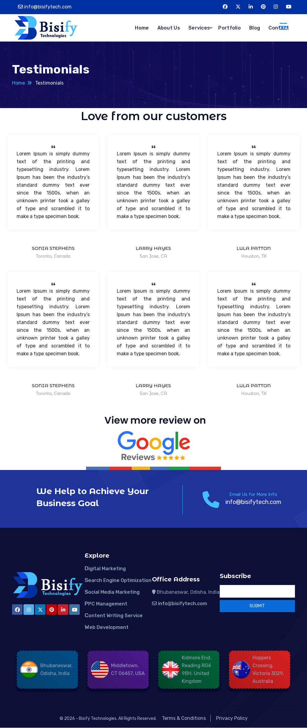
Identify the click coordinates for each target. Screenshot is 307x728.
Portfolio (229, 28)
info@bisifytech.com (48, 7)
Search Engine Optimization (118, 580)
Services (199, 28)
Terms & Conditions (184, 718)
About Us (168, 28)
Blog (254, 28)
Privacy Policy (232, 718)
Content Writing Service (114, 615)
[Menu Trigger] (283, 26)
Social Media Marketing (112, 592)
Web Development (107, 627)
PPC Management (106, 604)
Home (142, 28)
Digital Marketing (105, 568)
